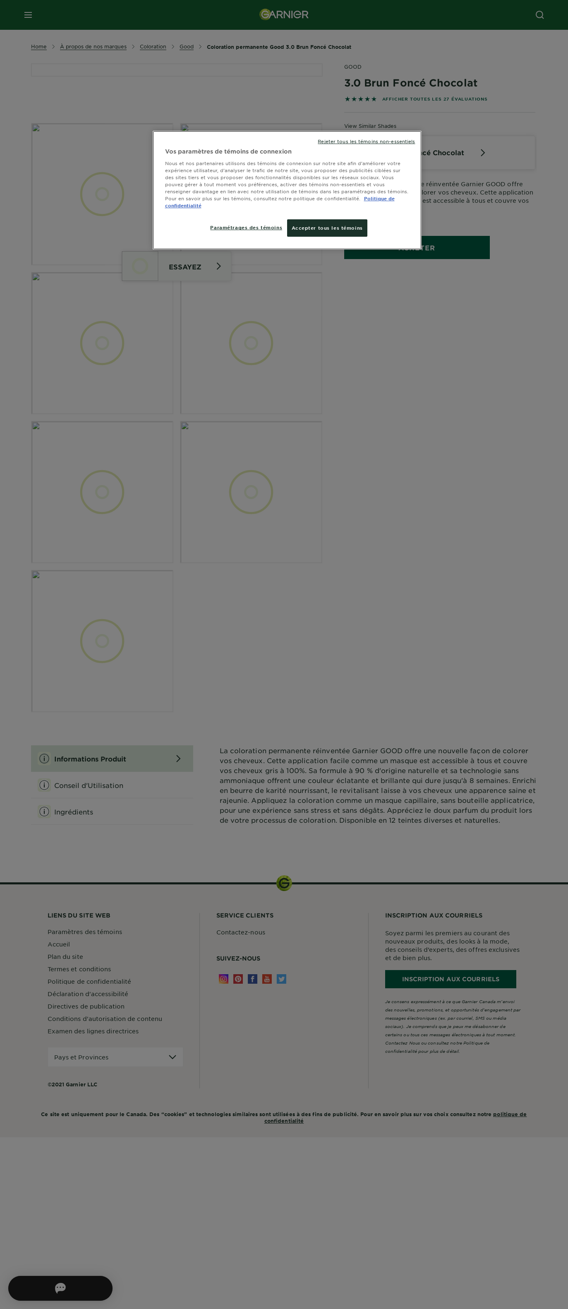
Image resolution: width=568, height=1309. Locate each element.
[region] (287, 190)
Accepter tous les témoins (327, 228)
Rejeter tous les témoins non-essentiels (366, 141)
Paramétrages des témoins (246, 227)
